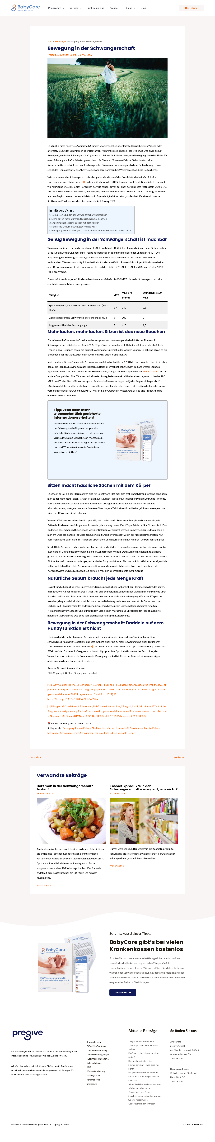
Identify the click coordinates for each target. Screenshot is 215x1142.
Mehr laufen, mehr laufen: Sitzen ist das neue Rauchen (79, 219)
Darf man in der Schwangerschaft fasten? (65, 787)
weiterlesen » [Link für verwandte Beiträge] (44, 884)
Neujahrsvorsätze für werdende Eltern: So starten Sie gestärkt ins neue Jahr (143, 1076)
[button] (191, 8)
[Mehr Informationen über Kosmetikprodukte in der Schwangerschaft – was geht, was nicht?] (144, 820)
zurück (36, 757)
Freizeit (51, 54)
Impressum (92, 1083)
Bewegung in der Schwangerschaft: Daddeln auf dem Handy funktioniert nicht (91, 230)
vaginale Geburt (127, 732)
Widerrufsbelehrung (97, 1071)
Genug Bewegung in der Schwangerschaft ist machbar (79, 214)
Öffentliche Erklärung (97, 1046)
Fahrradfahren (83, 728)
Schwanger (63, 54)
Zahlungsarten (94, 1075)
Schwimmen (86, 732)
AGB (89, 1067)
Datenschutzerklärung (98, 1050)
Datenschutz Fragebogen (99, 1054)
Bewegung (68, 728)
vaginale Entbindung (105, 732)
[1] (83, 181)
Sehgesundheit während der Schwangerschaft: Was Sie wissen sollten (143, 1045)
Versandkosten (94, 1079)
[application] (62, 8)
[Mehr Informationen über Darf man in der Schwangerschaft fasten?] (71, 820)
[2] (91, 646)
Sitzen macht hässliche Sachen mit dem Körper (75, 222)
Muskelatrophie (139, 728)
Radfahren (154, 728)
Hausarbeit (122, 728)
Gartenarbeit (99, 728)
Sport (73, 54)
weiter (179, 757)
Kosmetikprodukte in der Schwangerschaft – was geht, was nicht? (144, 787)
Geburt (111, 728)
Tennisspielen (150, 371)
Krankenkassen (94, 1042)
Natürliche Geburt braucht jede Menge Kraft (74, 226)
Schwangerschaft (69, 732)
